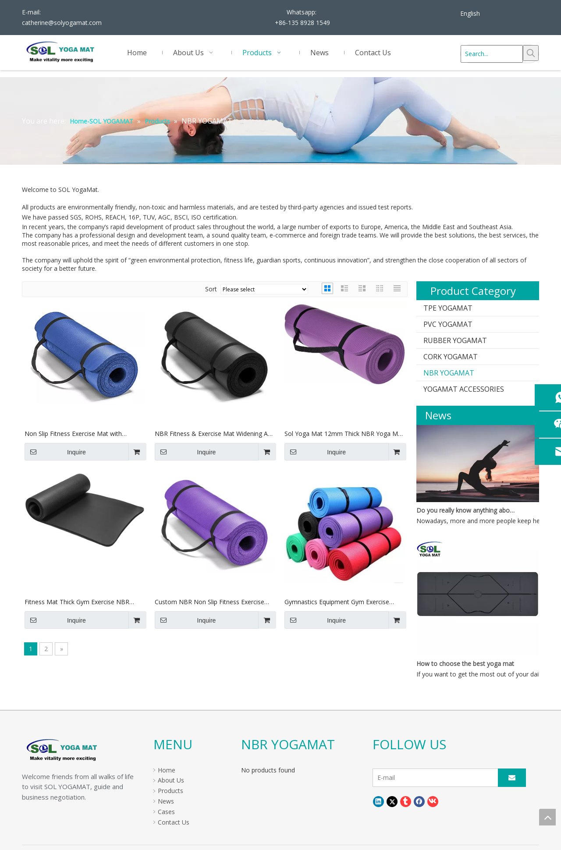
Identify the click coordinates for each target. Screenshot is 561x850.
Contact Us (173, 822)
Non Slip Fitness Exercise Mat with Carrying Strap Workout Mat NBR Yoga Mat (80, 434)
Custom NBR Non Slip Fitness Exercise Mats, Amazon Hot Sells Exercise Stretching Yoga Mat (209, 602)
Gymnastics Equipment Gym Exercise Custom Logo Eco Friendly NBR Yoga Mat (344, 602)
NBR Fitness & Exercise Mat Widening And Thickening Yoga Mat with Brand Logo (215, 434)
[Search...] (492, 54)
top (547, 817)
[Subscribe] (512, 778)
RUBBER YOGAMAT (455, 340)
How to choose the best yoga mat (465, 663)
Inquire (55, 451)
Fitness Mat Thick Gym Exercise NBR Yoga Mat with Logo (77, 602)
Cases (166, 812)
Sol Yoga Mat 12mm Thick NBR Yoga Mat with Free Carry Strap (344, 434)
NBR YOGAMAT (448, 373)
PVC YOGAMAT (447, 324)
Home (166, 770)
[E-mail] (441, 777)
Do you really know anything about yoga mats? (465, 510)
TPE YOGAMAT (447, 308)
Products (170, 790)
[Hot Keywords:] (531, 53)
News (166, 801)
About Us (171, 780)
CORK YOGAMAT (450, 356)
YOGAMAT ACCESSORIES (463, 389)
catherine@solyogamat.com (62, 22)
